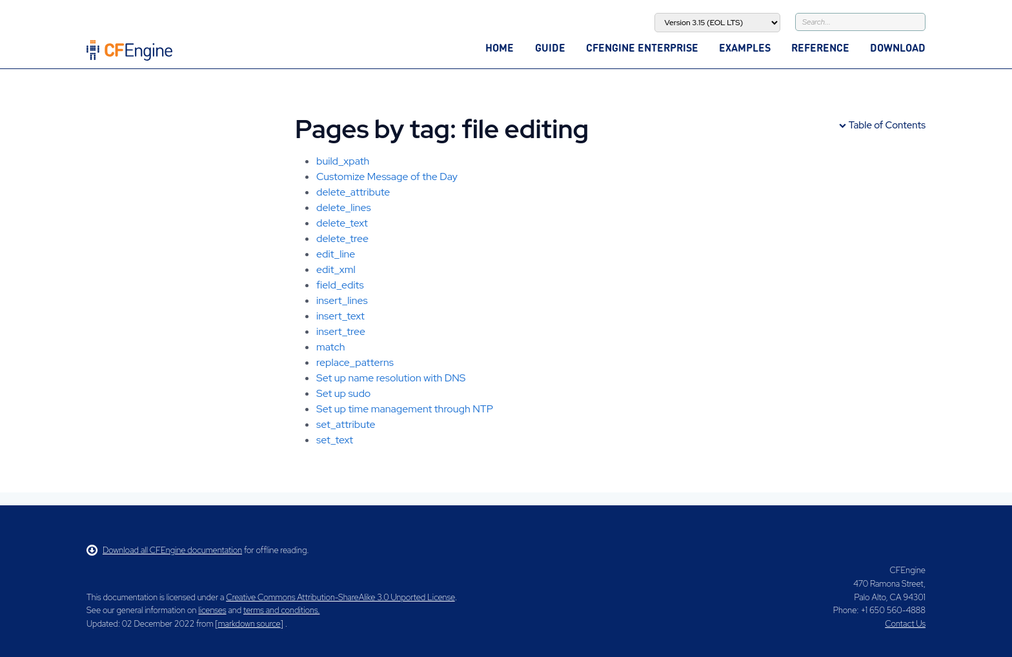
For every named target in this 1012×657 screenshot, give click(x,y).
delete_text (342, 223)
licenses (212, 610)
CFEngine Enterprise (642, 47)
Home (499, 47)
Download (898, 47)
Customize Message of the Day (387, 176)
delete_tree (342, 238)
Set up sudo (343, 393)
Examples (745, 47)
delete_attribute (353, 192)
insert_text (340, 316)
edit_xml (336, 269)
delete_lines (343, 207)
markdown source (249, 623)
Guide (550, 47)
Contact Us (905, 623)
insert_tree (340, 331)
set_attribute (346, 424)
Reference (820, 47)
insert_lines (342, 300)
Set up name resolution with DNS (390, 378)
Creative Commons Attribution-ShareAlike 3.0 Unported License (340, 597)
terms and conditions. (281, 610)
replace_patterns (355, 362)
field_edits (340, 285)
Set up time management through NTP (404, 409)
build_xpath (342, 161)
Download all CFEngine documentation (164, 550)
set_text (334, 440)
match (330, 347)
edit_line (335, 254)
